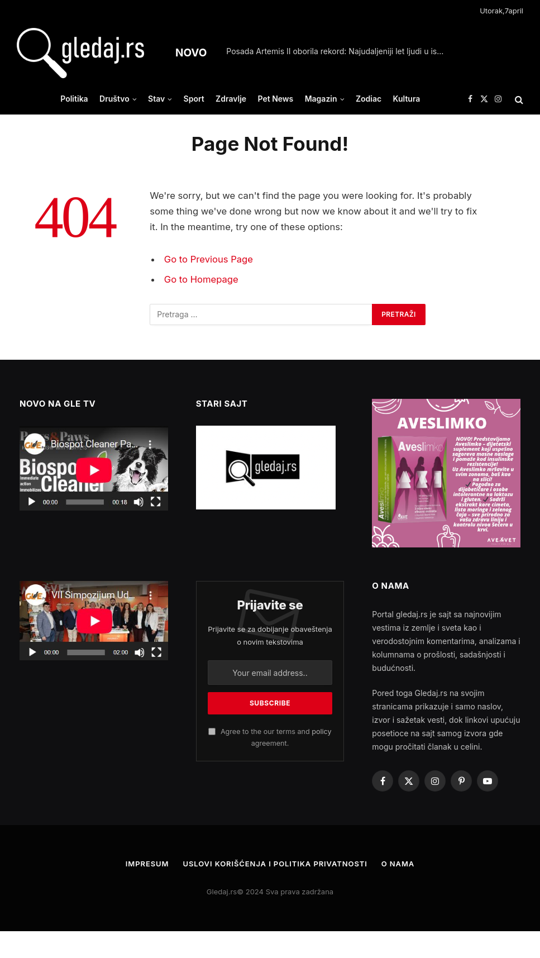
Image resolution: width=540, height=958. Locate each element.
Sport (194, 98)
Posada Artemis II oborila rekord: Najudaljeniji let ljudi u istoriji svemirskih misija (338, 51)
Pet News (275, 98)
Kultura (406, 98)
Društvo (114, 98)
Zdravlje (231, 98)
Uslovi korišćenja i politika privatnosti (275, 863)
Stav (156, 98)
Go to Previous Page (208, 259)
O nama (398, 863)
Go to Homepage (201, 279)
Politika (74, 98)
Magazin (321, 98)
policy (321, 731)
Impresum (147, 863)
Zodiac (368, 98)
